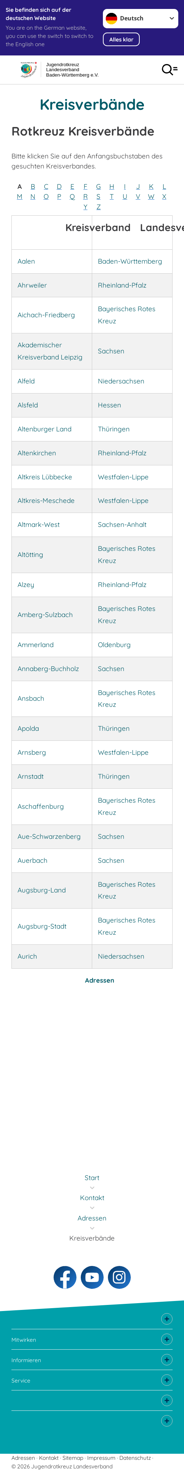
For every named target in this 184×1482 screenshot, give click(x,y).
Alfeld (26, 381)
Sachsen (111, 351)
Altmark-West (39, 524)
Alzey (26, 584)
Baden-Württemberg (130, 261)
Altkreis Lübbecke (45, 477)
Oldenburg (114, 644)
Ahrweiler (32, 285)
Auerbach (33, 860)
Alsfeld (28, 405)
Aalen (26, 261)
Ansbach (31, 698)
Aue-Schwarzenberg (49, 836)
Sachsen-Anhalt (122, 524)
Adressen (99, 980)
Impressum (101, 1457)
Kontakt (49, 1457)
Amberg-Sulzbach (45, 614)
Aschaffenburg (41, 806)
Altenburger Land (44, 429)
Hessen (109, 405)
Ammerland (36, 644)
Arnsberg (32, 752)
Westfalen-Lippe (123, 477)
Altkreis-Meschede (46, 500)
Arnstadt (31, 776)
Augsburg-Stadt (42, 926)
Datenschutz (135, 1457)
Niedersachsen (121, 381)
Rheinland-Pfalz (122, 285)
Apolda (28, 728)
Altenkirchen (37, 453)
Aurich (27, 956)
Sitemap (73, 1457)
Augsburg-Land (42, 890)
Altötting (30, 554)
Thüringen (114, 429)
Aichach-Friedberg (46, 314)
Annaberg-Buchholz (48, 668)
